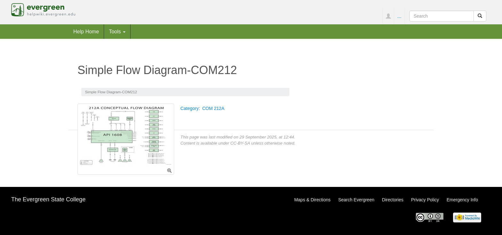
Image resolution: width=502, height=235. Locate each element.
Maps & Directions (312, 199)
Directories (392, 199)
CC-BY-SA (240, 143)
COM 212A (213, 108)
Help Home (86, 31)
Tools (117, 31)
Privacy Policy (425, 199)
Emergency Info (462, 199)
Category (190, 108)
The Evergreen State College (48, 199)
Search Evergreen (356, 199)
